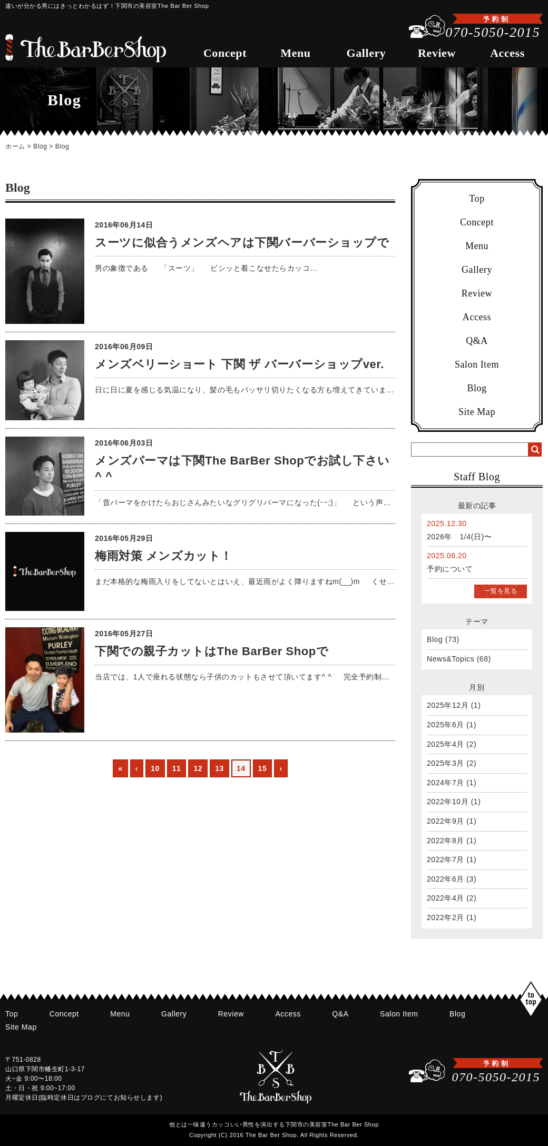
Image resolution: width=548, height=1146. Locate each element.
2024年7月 (445, 782)
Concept (225, 53)
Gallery (366, 53)
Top (476, 198)
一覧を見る (500, 591)
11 (176, 768)
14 (241, 768)
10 (155, 768)
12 (197, 768)
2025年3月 (445, 763)
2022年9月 (445, 821)
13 (219, 768)
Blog (40, 146)
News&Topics (450, 659)
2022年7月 (445, 859)
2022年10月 (447, 801)
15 (262, 768)
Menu (295, 53)
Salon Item (477, 364)
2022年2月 (445, 917)
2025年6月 (445, 724)
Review (437, 53)
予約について (450, 569)
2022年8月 (445, 840)
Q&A (477, 340)
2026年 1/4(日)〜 (459, 536)
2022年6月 (445, 879)
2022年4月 (445, 898)
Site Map (476, 412)
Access (507, 53)
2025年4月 (445, 744)
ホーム (15, 146)
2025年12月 (447, 705)
